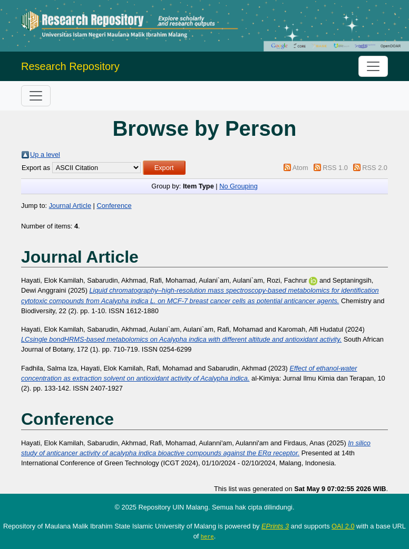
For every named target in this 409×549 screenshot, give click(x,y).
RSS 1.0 (335, 168)
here (207, 536)
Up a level (45, 154)
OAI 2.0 (343, 526)
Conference (113, 205)
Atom (300, 168)
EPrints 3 (275, 526)
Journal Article (70, 205)
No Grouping (238, 186)
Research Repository (70, 66)
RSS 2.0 (374, 168)
